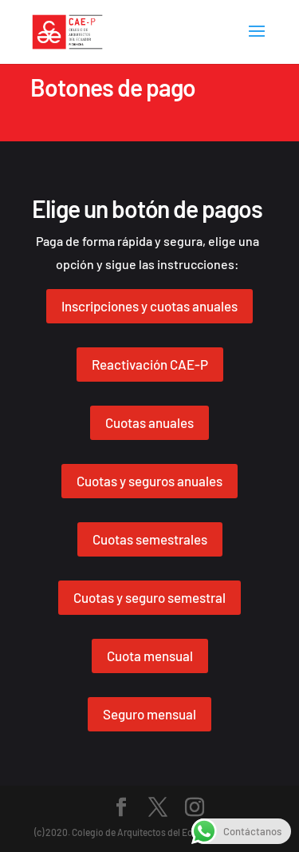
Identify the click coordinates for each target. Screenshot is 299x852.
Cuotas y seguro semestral (149, 597)
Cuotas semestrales (149, 539)
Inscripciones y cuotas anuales (149, 306)
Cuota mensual (150, 656)
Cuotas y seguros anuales (149, 481)
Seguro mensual (149, 714)
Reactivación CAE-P (150, 364)
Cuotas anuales (149, 422)
